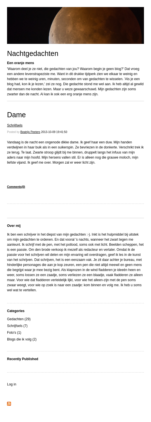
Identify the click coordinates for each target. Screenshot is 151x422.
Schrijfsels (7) (17, 326)
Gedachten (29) (18, 319)
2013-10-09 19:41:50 (54, 132)
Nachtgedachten (32, 53)
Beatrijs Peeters (30, 132)
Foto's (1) (14, 333)
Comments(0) (16, 186)
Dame (16, 115)
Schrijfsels (15, 125)
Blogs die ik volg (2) (22, 339)
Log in (11, 384)
